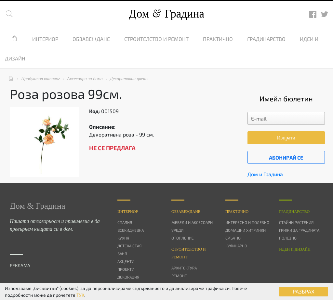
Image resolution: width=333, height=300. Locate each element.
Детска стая (129, 245)
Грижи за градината (299, 230)
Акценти (125, 261)
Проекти (125, 269)
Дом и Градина (265, 174)
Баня (122, 253)
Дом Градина (166, 13)
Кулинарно (236, 245)
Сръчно (233, 238)
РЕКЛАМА (20, 265)
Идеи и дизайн (294, 249)
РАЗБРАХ (303, 291)
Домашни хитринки (245, 230)
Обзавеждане (91, 39)
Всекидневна (130, 230)
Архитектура (184, 268)
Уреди (177, 230)
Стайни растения (296, 222)
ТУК (80, 295)
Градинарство (266, 39)
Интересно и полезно (247, 222)
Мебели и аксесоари (192, 222)
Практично (218, 39)
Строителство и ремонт (156, 39)
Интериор (45, 39)
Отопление (182, 238)
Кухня (123, 238)
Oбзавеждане (185, 211)
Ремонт (179, 275)
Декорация (128, 277)
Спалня (124, 222)
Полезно (288, 238)
